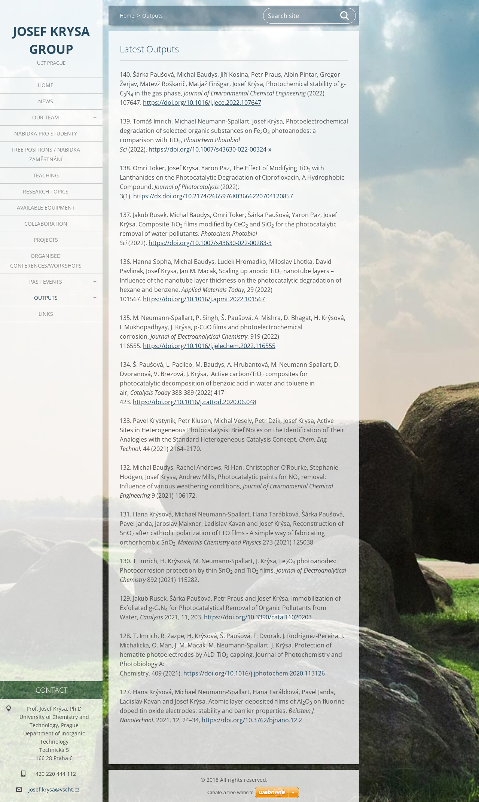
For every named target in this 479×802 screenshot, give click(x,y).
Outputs (46, 297)
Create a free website (230, 792)
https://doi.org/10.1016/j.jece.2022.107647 (202, 102)
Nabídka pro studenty (45, 133)
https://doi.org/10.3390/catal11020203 (258, 617)
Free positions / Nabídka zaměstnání (46, 154)
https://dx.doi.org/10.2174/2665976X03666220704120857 (213, 196)
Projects (46, 239)
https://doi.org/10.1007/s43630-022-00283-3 (210, 243)
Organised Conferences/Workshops (46, 260)
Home (46, 85)
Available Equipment (46, 207)
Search (345, 15)
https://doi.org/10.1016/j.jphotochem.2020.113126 (254, 673)
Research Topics (45, 191)
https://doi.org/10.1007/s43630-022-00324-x (210, 149)
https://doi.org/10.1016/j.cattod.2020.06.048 (194, 402)
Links (46, 313)
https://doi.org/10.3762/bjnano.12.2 (252, 720)
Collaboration (45, 223)
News (45, 101)
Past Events (45, 281)
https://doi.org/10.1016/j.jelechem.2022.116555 (209, 346)
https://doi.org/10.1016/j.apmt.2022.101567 (204, 299)
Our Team (45, 117)
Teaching (46, 175)
